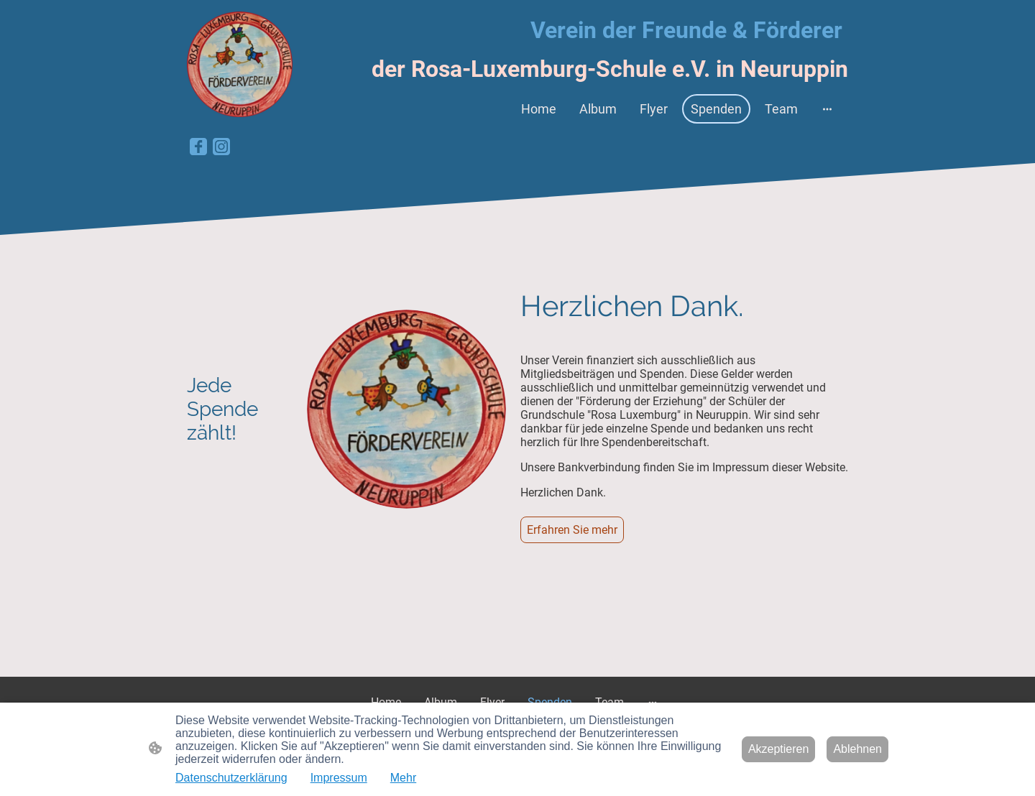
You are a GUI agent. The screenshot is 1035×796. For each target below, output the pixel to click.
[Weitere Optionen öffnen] (827, 109)
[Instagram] (221, 146)
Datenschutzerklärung (231, 778)
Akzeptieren (778, 749)
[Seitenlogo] (240, 64)
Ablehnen (857, 749)
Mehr (403, 778)
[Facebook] (198, 146)
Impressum (338, 778)
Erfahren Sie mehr (572, 530)
